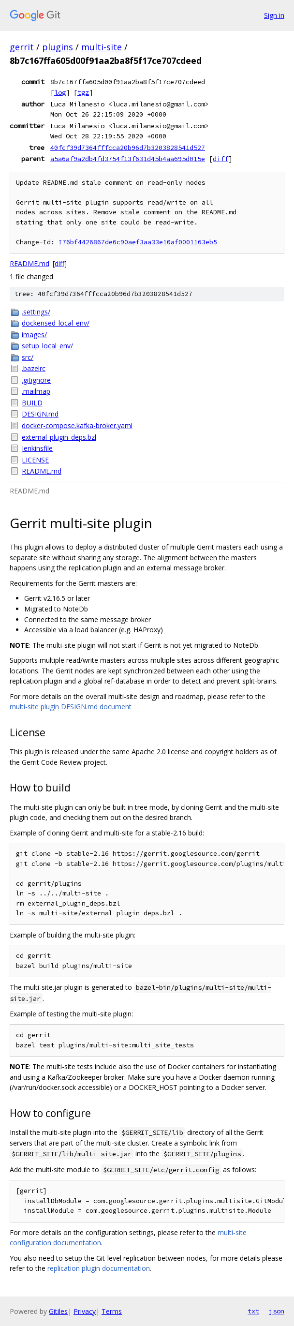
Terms (112, 1311)
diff (220, 158)
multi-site (101, 47)
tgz (83, 92)
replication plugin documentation (98, 1268)
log (60, 92)
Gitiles (58, 1311)
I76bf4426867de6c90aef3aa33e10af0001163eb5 (138, 242)
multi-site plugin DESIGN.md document (71, 706)
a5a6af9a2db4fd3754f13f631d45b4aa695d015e (127, 158)
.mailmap (36, 391)
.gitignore (36, 380)
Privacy (85, 1311)
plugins (57, 47)
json (276, 1311)
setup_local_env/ (47, 345)
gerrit (22, 47)
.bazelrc (33, 368)
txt (253, 1311)
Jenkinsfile (37, 448)
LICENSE (35, 459)
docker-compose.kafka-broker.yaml (77, 425)
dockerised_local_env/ (55, 323)
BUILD (32, 402)
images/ (34, 334)
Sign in (274, 15)
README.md (29, 263)
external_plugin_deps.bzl (59, 437)
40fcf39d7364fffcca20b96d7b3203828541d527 (127, 147)
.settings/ (36, 311)
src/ (27, 357)
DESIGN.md (40, 413)
